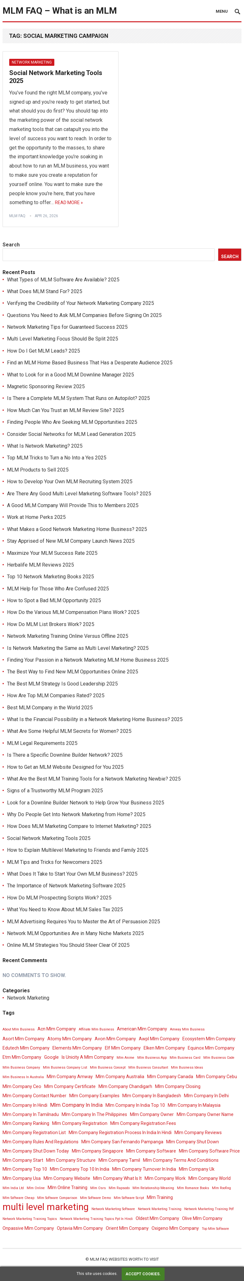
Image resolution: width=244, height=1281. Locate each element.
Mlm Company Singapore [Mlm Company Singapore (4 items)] (97, 1151)
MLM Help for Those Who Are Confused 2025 (58, 589)
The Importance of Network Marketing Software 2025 (66, 886)
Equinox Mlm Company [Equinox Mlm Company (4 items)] (211, 1047)
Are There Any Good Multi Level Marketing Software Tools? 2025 (79, 494)
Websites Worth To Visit (134, 1259)
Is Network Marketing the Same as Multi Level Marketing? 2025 (78, 648)
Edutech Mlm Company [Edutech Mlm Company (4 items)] (26, 1047)
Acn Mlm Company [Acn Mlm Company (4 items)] (56, 1028)
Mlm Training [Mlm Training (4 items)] (160, 1197)
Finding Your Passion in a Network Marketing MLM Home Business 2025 (88, 660)
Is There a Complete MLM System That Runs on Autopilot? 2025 (78, 398)
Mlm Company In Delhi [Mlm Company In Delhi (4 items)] (206, 1095)
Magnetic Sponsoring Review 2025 (46, 386)
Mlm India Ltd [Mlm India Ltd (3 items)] (13, 1188)
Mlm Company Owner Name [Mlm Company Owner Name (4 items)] (205, 1114)
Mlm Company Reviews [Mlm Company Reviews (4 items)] (198, 1132)
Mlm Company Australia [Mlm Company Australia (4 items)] (120, 1076)
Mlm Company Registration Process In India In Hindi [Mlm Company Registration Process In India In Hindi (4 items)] (120, 1132)
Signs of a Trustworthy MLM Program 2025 (55, 791)
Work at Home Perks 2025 (36, 517)
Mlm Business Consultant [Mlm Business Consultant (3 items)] (148, 1067)
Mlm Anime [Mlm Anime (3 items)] (125, 1058)
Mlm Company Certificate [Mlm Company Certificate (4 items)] (70, 1086)
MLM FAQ (17, 216)
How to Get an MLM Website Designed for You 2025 (65, 767)
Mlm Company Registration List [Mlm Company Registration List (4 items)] (34, 1132)
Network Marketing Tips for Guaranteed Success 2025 (67, 327)
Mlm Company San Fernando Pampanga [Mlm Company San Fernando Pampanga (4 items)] (122, 1141)
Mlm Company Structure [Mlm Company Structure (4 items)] (71, 1160)
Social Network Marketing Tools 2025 (49, 838)
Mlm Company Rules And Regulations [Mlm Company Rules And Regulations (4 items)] (40, 1141)
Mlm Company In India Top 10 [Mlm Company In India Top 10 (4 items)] (135, 1105)
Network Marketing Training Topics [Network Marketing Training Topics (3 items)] (30, 1219)
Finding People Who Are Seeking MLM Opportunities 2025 (72, 422)
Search (11, 245)
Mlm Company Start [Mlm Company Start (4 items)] (23, 1160)
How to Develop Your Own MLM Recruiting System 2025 (69, 482)
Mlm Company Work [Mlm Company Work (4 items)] (165, 1178)
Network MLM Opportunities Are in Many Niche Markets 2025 (75, 933)
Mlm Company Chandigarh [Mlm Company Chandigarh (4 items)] (125, 1086)
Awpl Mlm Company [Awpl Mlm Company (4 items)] (159, 1038)
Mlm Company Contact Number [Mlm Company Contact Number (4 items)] (34, 1095)
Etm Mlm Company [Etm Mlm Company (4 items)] (22, 1057)
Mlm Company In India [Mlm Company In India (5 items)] (76, 1105)
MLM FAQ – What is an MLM (60, 10)
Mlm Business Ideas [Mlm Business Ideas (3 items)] (187, 1067)
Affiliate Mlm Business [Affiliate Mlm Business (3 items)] (96, 1029)
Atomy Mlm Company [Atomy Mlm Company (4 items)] (69, 1038)
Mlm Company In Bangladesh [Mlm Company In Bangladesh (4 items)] (151, 1095)
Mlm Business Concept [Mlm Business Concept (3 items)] (107, 1067)
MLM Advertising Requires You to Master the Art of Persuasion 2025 (83, 922)
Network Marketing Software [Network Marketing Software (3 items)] (113, 1209)
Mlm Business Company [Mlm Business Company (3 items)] (21, 1067)
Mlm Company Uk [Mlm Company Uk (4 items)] (196, 1169)
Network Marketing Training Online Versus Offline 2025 (67, 636)
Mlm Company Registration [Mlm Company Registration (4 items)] (79, 1123)
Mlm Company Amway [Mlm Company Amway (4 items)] (70, 1076)
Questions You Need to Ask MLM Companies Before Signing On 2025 (84, 315)
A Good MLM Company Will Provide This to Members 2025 (73, 505)
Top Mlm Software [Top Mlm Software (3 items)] (215, 1229)
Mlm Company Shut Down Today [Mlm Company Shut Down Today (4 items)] (36, 1151)
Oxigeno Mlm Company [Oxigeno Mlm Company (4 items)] (175, 1228)
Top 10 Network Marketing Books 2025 (50, 577)
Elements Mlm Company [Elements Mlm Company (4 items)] (77, 1047)
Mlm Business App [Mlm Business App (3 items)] (152, 1058)
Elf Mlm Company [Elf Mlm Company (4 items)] (123, 1047)
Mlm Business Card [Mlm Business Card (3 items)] (185, 1058)
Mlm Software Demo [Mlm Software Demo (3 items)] (95, 1198)
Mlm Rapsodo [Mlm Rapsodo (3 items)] (119, 1188)
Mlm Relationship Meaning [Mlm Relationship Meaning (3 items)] (153, 1188)
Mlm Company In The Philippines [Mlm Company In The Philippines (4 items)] (94, 1114)
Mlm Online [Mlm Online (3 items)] (36, 1188)
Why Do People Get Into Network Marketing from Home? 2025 (76, 814)
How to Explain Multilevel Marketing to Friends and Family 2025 (77, 850)
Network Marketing (32, 62)
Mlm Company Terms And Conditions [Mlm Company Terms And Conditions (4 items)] (181, 1160)
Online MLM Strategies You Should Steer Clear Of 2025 (68, 945)
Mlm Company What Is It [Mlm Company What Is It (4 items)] (117, 1178)
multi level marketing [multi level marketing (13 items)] (46, 1207)
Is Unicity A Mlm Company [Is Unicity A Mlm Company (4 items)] (88, 1057)
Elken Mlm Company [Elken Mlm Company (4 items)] (164, 1047)
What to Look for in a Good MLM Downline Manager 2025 (70, 375)
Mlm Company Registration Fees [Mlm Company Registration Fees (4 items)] (143, 1123)
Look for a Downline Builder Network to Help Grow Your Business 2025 (85, 803)
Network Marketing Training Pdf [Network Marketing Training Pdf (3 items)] (209, 1209)
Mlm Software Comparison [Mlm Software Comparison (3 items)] (57, 1198)
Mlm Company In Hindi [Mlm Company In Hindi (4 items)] (25, 1105)
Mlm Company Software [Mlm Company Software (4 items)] (151, 1151)
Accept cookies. (143, 1274)
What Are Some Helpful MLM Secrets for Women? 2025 (69, 731)
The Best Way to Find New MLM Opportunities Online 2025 (72, 672)
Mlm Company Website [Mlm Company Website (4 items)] (67, 1178)
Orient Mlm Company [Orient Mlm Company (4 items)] (127, 1228)
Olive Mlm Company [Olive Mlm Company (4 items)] (202, 1218)
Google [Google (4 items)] (51, 1057)
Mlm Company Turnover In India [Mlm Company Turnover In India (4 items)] (144, 1169)
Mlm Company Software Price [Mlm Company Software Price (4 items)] (209, 1151)
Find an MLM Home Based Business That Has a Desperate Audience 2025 (90, 363)
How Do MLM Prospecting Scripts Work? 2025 (59, 898)
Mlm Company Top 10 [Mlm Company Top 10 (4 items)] (25, 1169)
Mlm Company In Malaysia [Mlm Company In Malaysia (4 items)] (194, 1105)
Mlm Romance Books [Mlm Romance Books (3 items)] (193, 1188)
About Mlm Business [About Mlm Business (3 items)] (19, 1029)
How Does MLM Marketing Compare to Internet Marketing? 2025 (79, 826)
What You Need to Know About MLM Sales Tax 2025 (65, 909)
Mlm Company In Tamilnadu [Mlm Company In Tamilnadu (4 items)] (31, 1114)
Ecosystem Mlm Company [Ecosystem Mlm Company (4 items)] (208, 1038)
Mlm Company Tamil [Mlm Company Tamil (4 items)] (119, 1160)
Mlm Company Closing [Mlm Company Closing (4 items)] (177, 1086)
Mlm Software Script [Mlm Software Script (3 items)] (129, 1198)
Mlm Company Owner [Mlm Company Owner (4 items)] (152, 1114)
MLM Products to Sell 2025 (38, 470)
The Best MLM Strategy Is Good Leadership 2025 (62, 684)
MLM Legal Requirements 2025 (42, 743)
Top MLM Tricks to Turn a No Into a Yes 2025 (56, 458)
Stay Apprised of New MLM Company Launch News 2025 (71, 541)
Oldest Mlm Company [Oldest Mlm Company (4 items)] (157, 1218)
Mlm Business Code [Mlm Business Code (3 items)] (218, 1058)
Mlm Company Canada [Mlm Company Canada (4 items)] (170, 1076)
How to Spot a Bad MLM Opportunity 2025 (54, 600)
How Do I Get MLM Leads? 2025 (43, 351)
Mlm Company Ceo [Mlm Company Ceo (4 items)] (22, 1086)
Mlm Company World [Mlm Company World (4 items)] (209, 1178)
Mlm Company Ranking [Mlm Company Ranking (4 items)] (26, 1123)
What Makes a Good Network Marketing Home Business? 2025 (77, 529)
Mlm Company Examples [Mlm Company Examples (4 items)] (94, 1095)
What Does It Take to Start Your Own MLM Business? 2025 (72, 874)
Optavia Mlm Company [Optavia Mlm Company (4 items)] (80, 1228)
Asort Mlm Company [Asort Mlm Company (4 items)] (23, 1038)
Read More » (69, 202)
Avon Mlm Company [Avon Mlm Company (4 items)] (115, 1038)
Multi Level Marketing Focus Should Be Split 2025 (62, 339)
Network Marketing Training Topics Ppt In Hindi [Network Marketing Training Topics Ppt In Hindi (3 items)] (96, 1219)
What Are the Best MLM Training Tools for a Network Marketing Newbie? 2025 (94, 779)
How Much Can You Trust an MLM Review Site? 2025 (65, 410)
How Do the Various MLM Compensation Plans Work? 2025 (73, 612)
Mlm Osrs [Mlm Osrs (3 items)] (98, 1188)
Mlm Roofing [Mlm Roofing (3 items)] (221, 1188)
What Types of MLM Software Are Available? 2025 (63, 280)
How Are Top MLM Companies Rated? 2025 (56, 695)
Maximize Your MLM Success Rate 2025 (52, 553)
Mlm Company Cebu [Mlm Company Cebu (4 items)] (216, 1076)
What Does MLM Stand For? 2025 (44, 291)
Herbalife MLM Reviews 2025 (40, 565)
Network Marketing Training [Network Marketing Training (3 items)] (159, 1209)
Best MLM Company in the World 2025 (50, 708)
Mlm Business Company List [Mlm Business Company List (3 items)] (65, 1067)
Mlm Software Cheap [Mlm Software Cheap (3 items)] (18, 1198)
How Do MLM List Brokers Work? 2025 (50, 624)
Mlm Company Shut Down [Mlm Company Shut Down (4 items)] (192, 1141)
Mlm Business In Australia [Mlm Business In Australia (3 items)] (23, 1077)
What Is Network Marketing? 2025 (45, 446)
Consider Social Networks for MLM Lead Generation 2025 (71, 434)
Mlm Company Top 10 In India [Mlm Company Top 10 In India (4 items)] (79, 1169)
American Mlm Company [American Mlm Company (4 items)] (142, 1028)
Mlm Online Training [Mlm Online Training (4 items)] (67, 1187)
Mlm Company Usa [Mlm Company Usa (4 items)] (22, 1178)
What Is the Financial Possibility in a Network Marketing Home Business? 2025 (95, 719)
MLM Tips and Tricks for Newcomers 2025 (54, 862)
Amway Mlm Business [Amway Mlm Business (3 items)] (187, 1029)
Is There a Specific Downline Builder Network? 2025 (65, 755)
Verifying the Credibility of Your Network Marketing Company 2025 (80, 303)
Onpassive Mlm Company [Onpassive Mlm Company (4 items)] (28, 1228)
